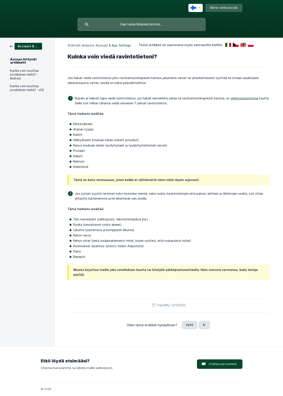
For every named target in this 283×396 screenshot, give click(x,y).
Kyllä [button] (189, 324)
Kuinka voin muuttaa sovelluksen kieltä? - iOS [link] (27, 88)
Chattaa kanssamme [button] (223, 364)
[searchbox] (141, 24)
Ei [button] (204, 324)
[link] (26, 46)
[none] (195, 8)
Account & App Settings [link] (113, 45)
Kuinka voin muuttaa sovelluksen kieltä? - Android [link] (24, 74)
